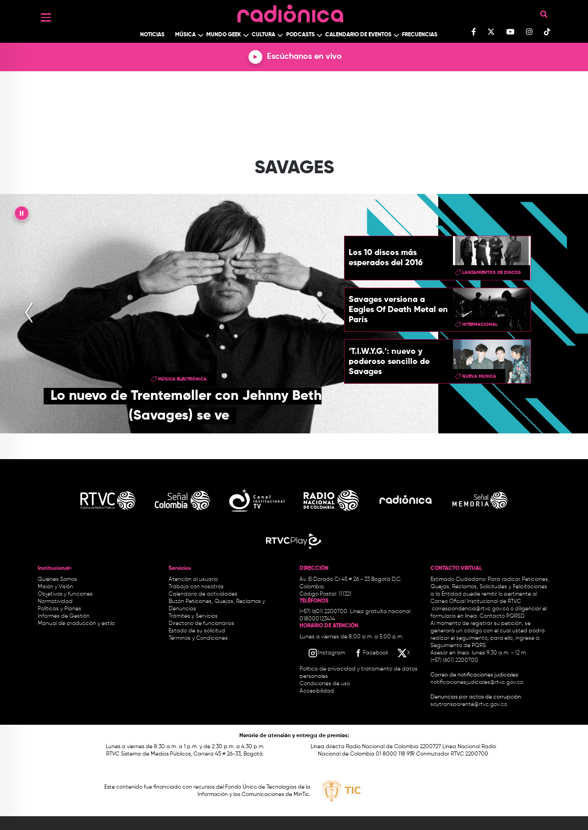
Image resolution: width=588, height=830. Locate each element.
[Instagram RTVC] (326, 653)
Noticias (152, 35)
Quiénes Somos (57, 579)
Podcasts (300, 35)
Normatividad (55, 601)
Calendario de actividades (203, 594)
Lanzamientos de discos (491, 272)
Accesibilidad (317, 691)
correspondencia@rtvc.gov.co (470, 609)
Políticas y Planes (59, 609)
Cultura (263, 35)
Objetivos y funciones (65, 594)
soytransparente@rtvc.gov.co (468, 704)
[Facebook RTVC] (371, 653)
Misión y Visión (55, 587)
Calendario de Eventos (358, 35)
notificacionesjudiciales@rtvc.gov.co (476, 682)
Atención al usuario (193, 579)
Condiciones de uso (325, 684)
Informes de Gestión (64, 616)
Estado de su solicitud (197, 631)
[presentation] (29, 313)
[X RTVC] (404, 653)
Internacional (480, 324)
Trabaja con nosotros (196, 587)
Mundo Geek (223, 35)
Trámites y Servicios (193, 616)
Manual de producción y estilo (76, 623)
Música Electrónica (182, 379)
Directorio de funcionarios (201, 623)
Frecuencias (419, 35)
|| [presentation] (21, 215)
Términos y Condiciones (198, 638)
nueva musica (479, 376)
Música (185, 35)
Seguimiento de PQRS (458, 645)
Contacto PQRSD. (503, 616)
